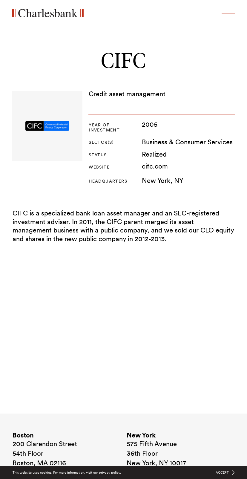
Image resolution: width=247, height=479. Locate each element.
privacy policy (109, 472)
